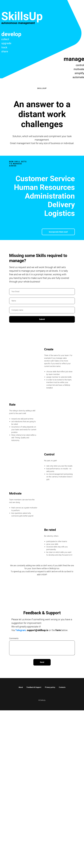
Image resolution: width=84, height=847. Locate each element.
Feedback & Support (34, 687)
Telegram (20, 630)
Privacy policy (50, 687)
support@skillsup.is (37, 630)
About (21, 687)
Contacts (62, 687)
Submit (42, 319)
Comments (13, 638)
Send (42, 662)
